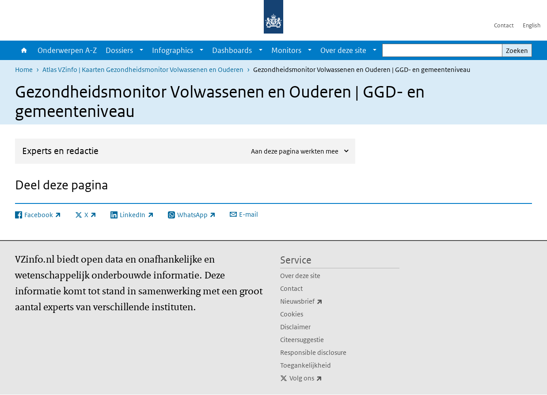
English (531, 25)
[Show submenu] (141, 50)
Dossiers (119, 50)
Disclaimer (295, 327)
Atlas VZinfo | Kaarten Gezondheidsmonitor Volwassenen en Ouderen (142, 69)
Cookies (291, 314)
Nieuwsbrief (320, 301)
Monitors (286, 50)
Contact (504, 25)
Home (24, 50)
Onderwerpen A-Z (67, 50)
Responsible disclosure (313, 352)
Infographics (172, 50)
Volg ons (325, 378)
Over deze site (343, 50)
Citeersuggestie (302, 339)
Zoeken (517, 50)
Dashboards (232, 50)
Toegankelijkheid (305, 365)
